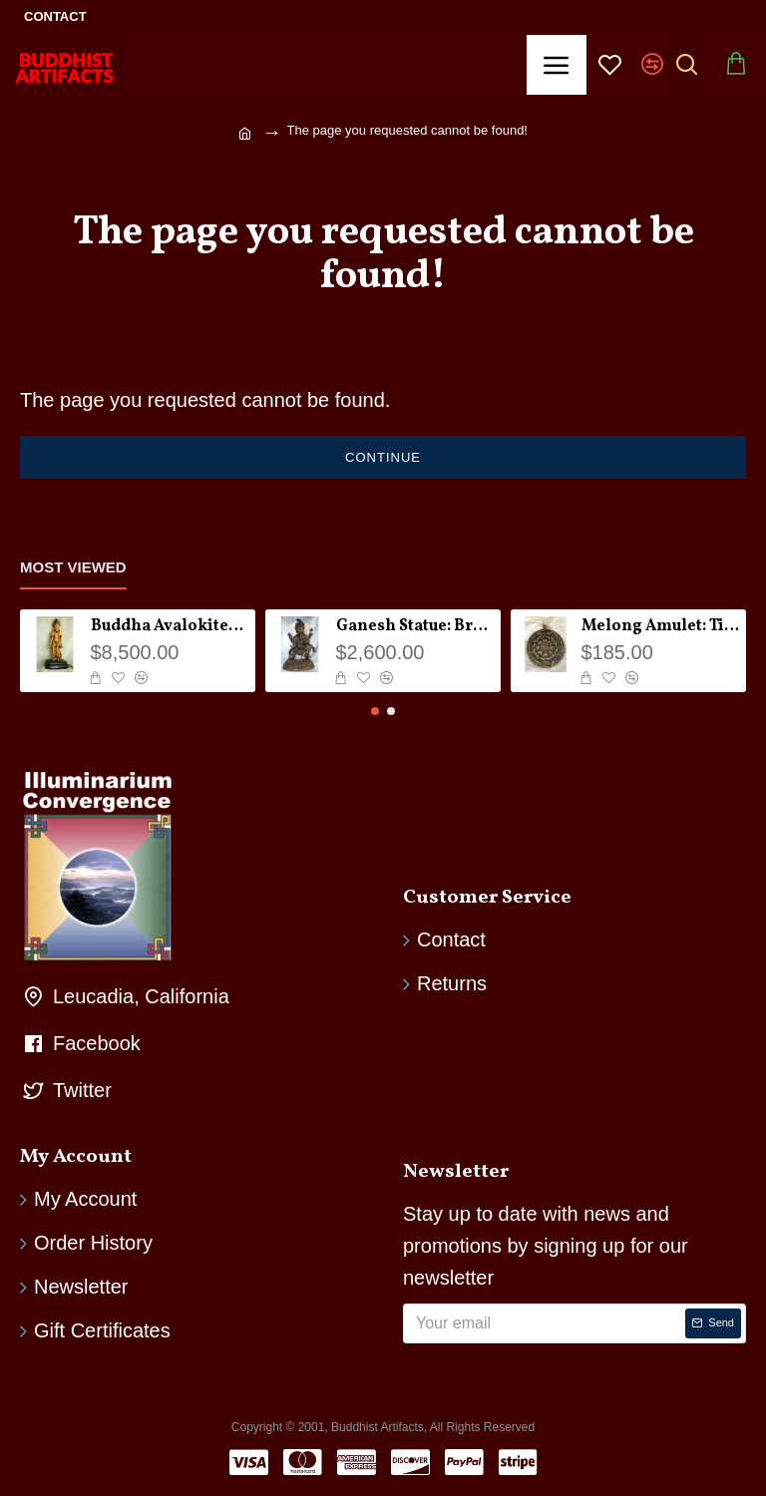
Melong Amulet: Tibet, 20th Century (660, 626)
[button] (375, 711)
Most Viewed (73, 567)
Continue (383, 457)
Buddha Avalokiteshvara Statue (170, 626)
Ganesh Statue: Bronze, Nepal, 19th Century (415, 626)
